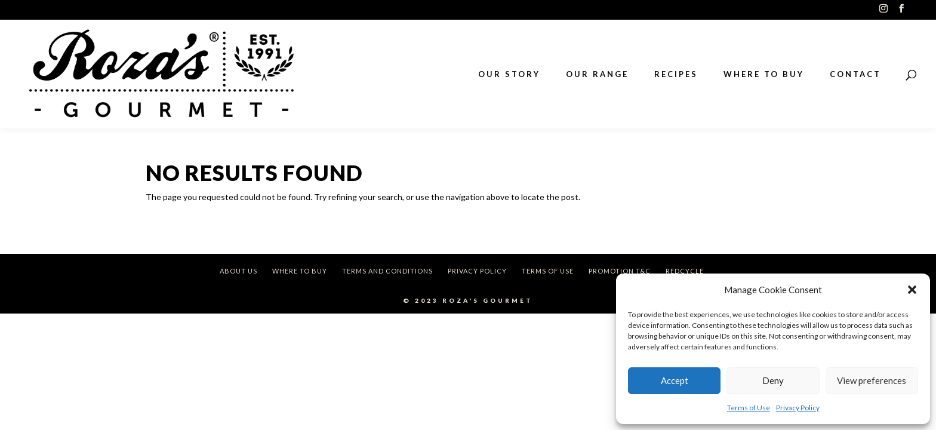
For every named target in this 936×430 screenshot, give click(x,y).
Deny (773, 380)
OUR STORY (509, 74)
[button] (912, 290)
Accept (674, 380)
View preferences (871, 380)
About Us (238, 271)
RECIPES (676, 74)
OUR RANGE (597, 74)
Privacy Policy (798, 407)
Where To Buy (299, 271)
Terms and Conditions (387, 271)
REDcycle (685, 271)
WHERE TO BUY (763, 74)
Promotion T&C (620, 271)
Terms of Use (748, 407)
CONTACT (855, 74)
